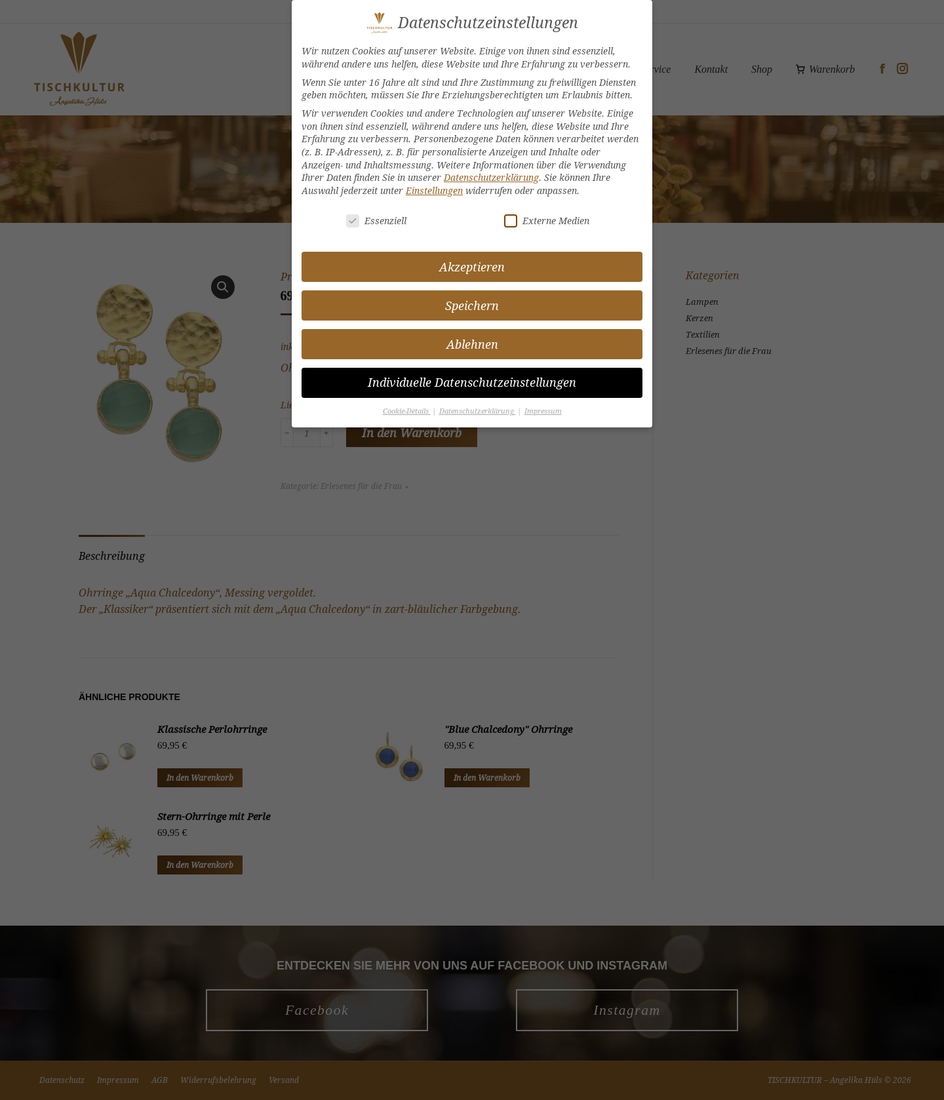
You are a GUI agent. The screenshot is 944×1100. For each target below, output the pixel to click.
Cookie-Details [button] (407, 411)
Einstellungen (434, 190)
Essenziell (376, 220)
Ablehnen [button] (472, 344)
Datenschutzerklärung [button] (477, 411)
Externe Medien (546, 220)
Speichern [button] (472, 305)
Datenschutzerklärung (491, 177)
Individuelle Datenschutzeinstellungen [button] (472, 382)
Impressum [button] (543, 411)
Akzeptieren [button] (472, 267)
